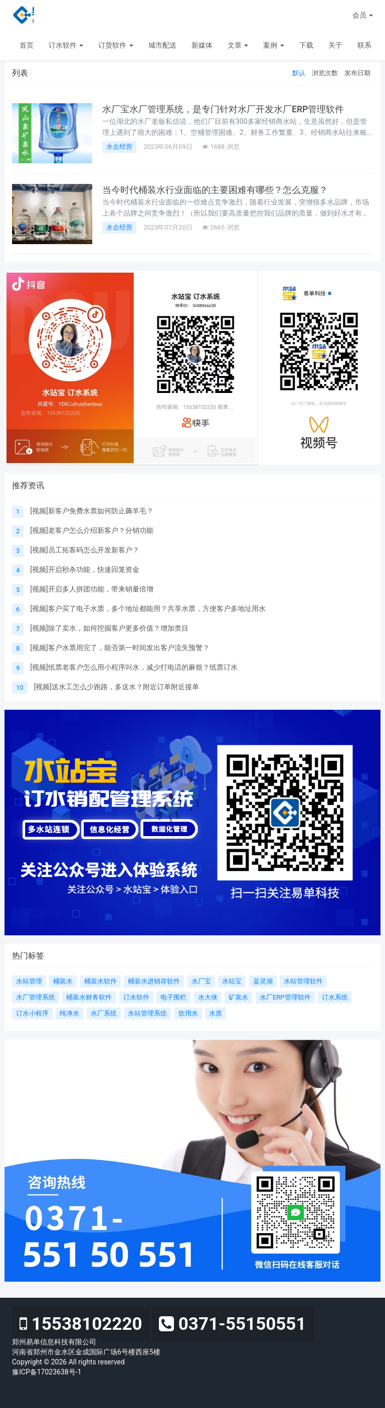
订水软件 (66, 45)
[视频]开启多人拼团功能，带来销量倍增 (91, 589)
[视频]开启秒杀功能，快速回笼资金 (84, 569)
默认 (298, 73)
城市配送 (162, 45)
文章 (238, 45)
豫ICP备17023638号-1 (46, 1372)
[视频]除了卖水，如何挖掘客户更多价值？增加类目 (109, 628)
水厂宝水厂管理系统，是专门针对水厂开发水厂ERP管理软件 (223, 109)
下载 (306, 45)
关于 (335, 45)
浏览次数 (325, 73)
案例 (273, 45)
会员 (362, 15)
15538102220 (81, 1324)
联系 (364, 45)
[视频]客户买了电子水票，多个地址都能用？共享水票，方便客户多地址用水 (147, 609)
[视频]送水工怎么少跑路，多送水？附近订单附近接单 (116, 687)
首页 (27, 45)
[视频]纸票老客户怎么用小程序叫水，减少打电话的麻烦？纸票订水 (133, 667)
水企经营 (119, 146)
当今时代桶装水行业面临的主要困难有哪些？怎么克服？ (215, 190)
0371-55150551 (232, 1324)
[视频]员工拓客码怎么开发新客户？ (84, 550)
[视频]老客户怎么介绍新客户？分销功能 (91, 530)
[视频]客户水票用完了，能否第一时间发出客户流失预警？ (119, 648)
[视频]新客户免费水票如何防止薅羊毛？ (91, 511)
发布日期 (357, 73)
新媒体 (202, 45)
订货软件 (115, 45)
